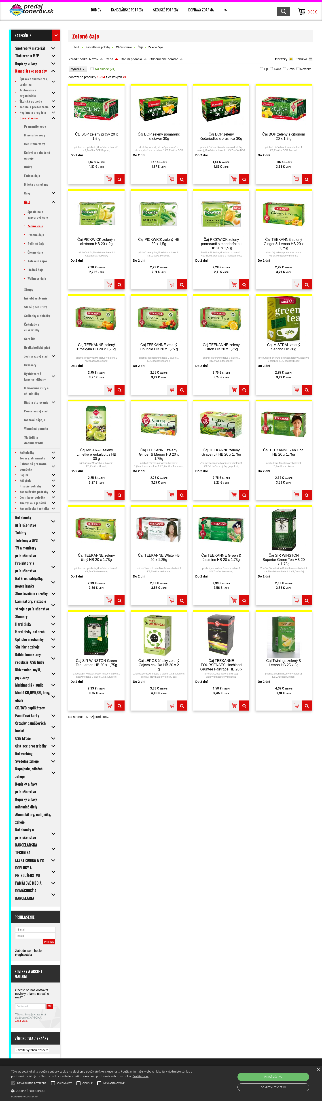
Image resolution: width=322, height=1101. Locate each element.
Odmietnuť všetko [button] (273, 1087)
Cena (109, 59)
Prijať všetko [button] (273, 1076)
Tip (266, 69)
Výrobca (78, 69)
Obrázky (281, 59)
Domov (96, 10)
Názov (93, 59)
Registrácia (23, 955)
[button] (108, 1090)
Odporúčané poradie (164, 59)
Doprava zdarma (201, 10)
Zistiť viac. (21, 1020)
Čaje (140, 47)
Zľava (290, 69)
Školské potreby (165, 10)
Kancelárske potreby (127, 10)
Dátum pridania (131, 59)
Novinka (305, 69)
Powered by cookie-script (25, 1096)
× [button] (318, 1069)
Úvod (76, 47)
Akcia (277, 69)
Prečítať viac (140, 1076)
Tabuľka (301, 59)
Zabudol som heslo (28, 950)
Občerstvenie (124, 47)
